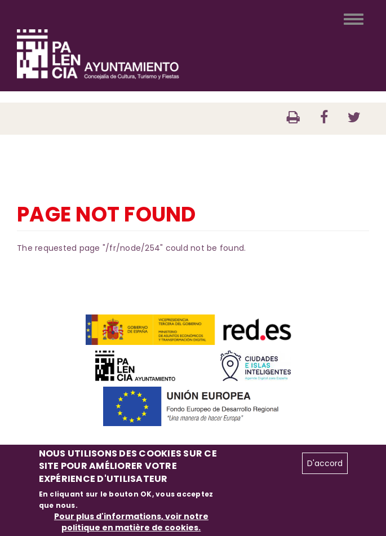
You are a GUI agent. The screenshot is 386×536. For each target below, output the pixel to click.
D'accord (325, 463)
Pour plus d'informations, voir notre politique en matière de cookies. (131, 522)
